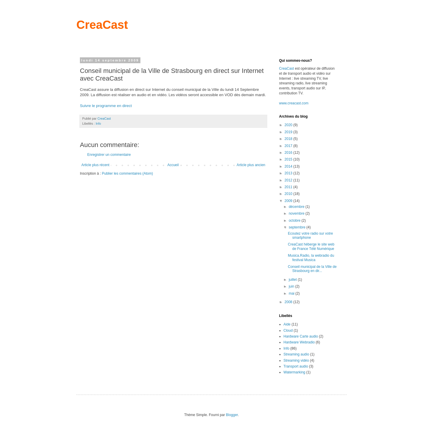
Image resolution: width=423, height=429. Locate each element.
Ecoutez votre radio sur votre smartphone (310, 235)
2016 (289, 153)
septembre (297, 227)
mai (292, 293)
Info (98, 123)
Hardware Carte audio (300, 336)
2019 (289, 132)
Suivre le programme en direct (106, 106)
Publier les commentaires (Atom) (127, 173)
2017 (289, 146)
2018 (289, 139)
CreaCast (102, 24)
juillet (293, 280)
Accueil (173, 165)
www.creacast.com (293, 103)
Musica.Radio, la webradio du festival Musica (311, 257)
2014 (289, 166)
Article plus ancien (251, 165)
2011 (289, 187)
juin (292, 286)
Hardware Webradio (299, 342)
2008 (289, 302)
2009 (289, 201)
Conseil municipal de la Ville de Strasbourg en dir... (312, 269)
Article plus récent (95, 165)
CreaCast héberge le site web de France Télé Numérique (311, 246)
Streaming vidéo (296, 360)
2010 (289, 194)
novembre (297, 213)
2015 (289, 159)
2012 (289, 180)
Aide (287, 324)
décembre (297, 207)
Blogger (232, 415)
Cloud (288, 330)
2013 (289, 173)
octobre (295, 220)
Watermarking (294, 372)
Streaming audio (296, 354)
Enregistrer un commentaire (109, 155)
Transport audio (295, 366)
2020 (289, 125)
